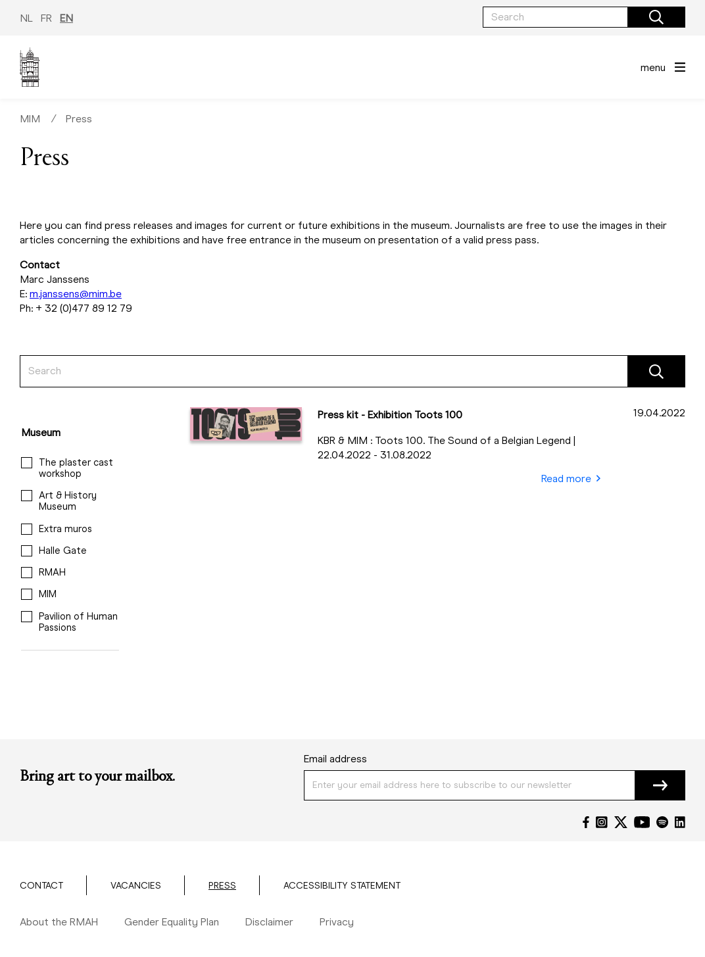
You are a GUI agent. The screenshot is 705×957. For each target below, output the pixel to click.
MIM (30, 118)
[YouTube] (642, 822)
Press (79, 118)
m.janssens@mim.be (76, 293)
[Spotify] (662, 822)
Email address (335, 758)
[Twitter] (620, 822)
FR (46, 18)
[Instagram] (602, 822)
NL (26, 18)
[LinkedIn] (680, 822)
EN (66, 18)
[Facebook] (586, 822)
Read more (570, 479)
